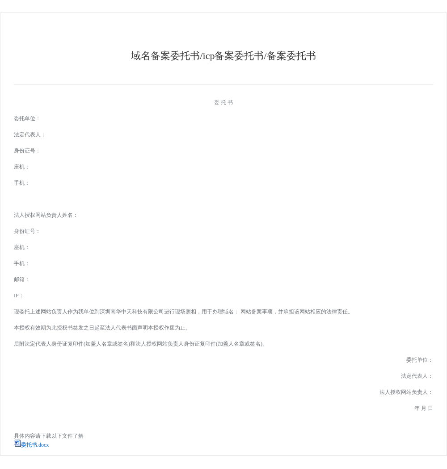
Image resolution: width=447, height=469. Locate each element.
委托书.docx (35, 445)
